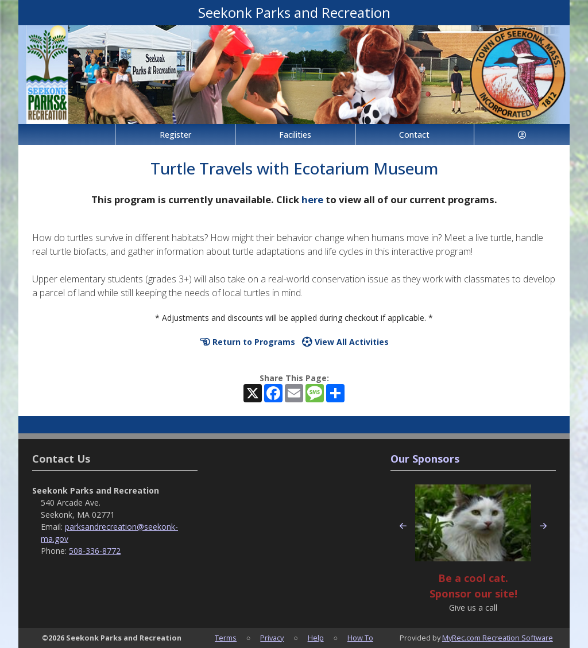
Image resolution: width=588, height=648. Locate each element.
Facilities (295, 134)
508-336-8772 (95, 550)
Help (316, 638)
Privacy (272, 638)
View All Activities (345, 341)
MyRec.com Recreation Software (497, 638)
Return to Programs (247, 341)
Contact (414, 134)
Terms (226, 638)
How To (360, 638)
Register (175, 134)
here (312, 199)
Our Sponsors (424, 458)
